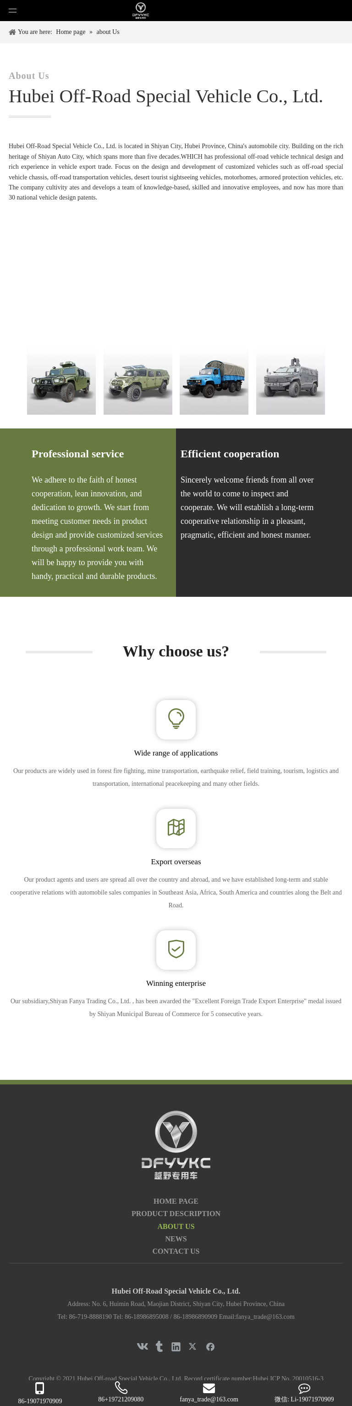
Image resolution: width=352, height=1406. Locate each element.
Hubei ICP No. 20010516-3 (288, 1378)
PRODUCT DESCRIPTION (176, 1213)
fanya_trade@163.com (265, 1316)
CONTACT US (176, 1251)
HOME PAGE (176, 1201)
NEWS (176, 1239)
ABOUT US (175, 1226)
